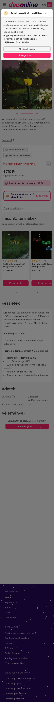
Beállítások (27, 48)
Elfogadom (27, 55)
